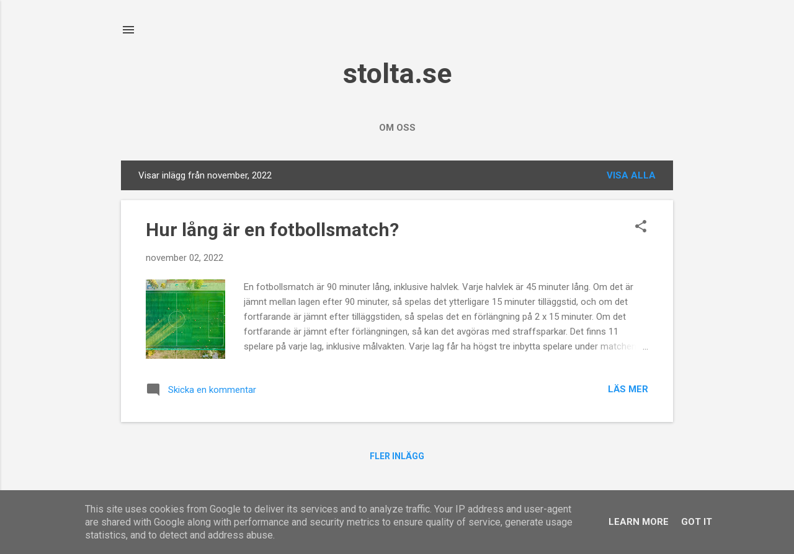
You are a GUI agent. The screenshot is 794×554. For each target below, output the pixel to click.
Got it (696, 521)
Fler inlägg (397, 456)
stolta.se (397, 73)
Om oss (397, 127)
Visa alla (631, 175)
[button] (640, 227)
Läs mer (628, 389)
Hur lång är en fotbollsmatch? (272, 229)
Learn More (639, 521)
